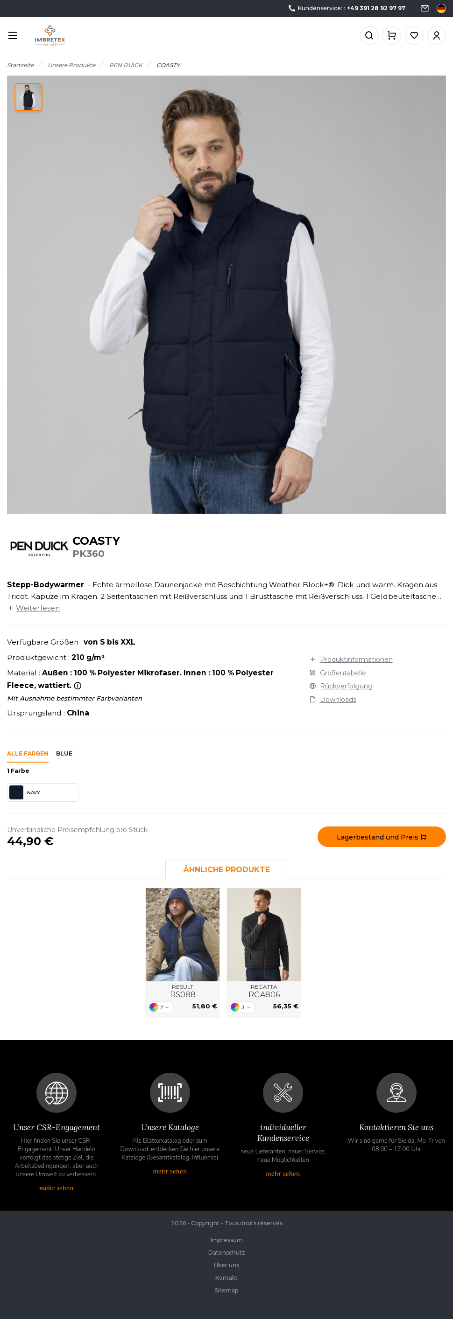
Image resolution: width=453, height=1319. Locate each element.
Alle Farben (28, 753)
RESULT (183, 992)
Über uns (226, 1265)
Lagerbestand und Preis (382, 837)
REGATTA (264, 992)
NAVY (24, 792)
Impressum (227, 1239)
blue (64, 753)
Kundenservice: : (346, 8)
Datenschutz (226, 1252)
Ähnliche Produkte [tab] (227, 869)
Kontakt (226, 1277)
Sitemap (226, 1290)
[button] (28, 97)
